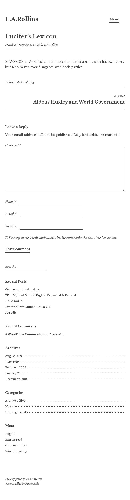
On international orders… (23, 289)
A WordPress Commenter (24, 334)
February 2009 (15, 367)
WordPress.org (16, 451)
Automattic (32, 483)
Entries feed (13, 439)
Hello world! (14, 301)
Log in (9, 434)
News (9, 406)
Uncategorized (15, 412)
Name (10, 202)
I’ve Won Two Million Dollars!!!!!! (28, 307)
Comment (13, 145)
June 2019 (12, 361)
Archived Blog (25, 82)
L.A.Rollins (21, 19)
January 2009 (14, 373)
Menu (114, 19)
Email (10, 214)
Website (10, 226)
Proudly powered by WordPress (23, 479)
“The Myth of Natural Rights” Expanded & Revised (40, 295)
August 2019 (13, 356)
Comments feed (16, 445)
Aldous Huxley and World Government (65, 99)
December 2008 (16, 379)
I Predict (11, 312)
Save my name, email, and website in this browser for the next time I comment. (63, 238)
